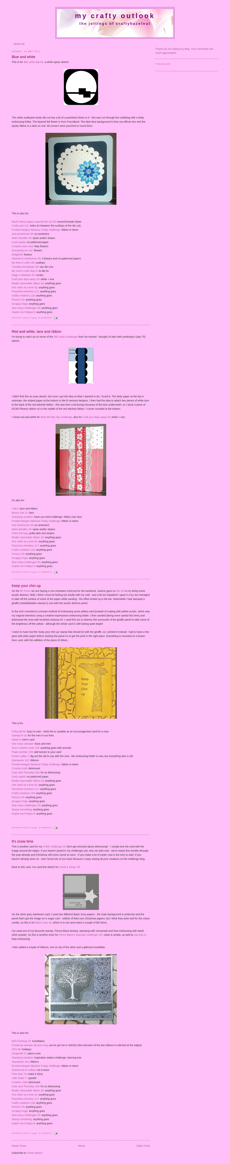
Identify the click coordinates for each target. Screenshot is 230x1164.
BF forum (25, 590)
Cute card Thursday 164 (25, 772)
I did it (15, 508)
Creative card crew (22, 246)
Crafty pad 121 (20, 225)
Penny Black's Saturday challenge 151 (81, 934)
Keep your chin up (26, 586)
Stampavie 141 (20, 760)
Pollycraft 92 (19, 731)
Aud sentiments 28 (22, 233)
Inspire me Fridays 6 (23, 312)
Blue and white (23, 57)
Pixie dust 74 (19, 1073)
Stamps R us (19, 735)
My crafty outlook (115, 16)
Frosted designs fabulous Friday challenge (36, 229)
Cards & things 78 (69, 867)
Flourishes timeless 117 (25, 291)
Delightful (17, 254)
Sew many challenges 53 (26, 308)
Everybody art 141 (22, 250)
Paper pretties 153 (22, 752)
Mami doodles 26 (21, 238)
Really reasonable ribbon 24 (28, 283)
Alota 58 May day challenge (56, 417)
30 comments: (45, 1133)
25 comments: (45, 318)
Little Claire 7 (19, 1078)
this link (120, 590)
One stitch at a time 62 (24, 287)
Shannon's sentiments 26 (26, 258)
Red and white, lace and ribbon (36, 331)
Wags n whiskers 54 (23, 275)
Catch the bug (20, 533)
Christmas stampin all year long (29, 1045)
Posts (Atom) (34, 1152)
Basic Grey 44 (43, 922)
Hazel (26, 318)
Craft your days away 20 (25, 279)
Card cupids (18, 242)
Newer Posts (19, 1145)
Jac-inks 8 (140, 934)
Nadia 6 (16, 739)
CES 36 (16, 1049)
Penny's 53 (18, 299)
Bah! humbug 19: (21, 1041)
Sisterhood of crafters (24, 1070)
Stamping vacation (22, 516)
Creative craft (19, 768)
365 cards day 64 (33, 62)
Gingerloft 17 (19, 1053)
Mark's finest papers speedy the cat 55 (34, 221)
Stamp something (22, 809)
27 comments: (45, 572)
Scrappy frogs (19, 303)
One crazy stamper (22, 743)
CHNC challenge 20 (54, 846)
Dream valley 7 (20, 756)
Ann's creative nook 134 (25, 747)
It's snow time (22, 841)
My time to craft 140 (23, 262)
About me (19, 43)
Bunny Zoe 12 (20, 512)
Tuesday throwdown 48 (25, 266)
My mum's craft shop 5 (24, 270)
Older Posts (143, 1145)
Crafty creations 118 (23, 295)
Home (81, 1145)
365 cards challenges (66, 336)
